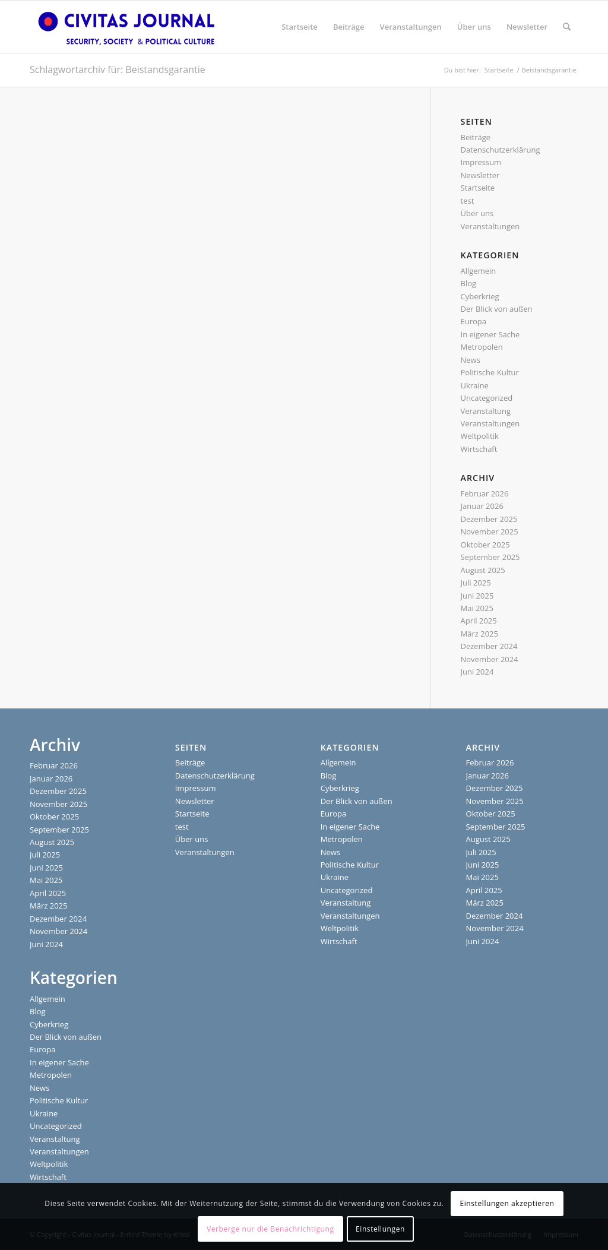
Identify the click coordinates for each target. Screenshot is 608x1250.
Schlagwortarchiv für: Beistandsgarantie (117, 69)
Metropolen (482, 346)
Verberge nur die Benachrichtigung (270, 1229)
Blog (469, 283)
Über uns (477, 213)
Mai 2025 (477, 608)
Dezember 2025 (489, 519)
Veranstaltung (486, 411)
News (470, 360)
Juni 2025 (477, 595)
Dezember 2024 (489, 646)
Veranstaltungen (490, 226)
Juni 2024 (477, 671)
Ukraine (475, 385)
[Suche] (566, 27)
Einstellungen (380, 1229)
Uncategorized (487, 398)
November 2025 (489, 531)
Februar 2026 (485, 493)
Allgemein (478, 270)
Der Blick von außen (497, 308)
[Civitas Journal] (126, 27)
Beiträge (476, 137)
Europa (474, 321)
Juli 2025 (476, 582)
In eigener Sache (490, 334)
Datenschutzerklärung (500, 149)
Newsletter (480, 175)
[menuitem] (299, 27)
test (467, 200)
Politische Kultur (490, 372)
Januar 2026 (482, 506)
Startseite (478, 187)
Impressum (481, 162)
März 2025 (479, 633)
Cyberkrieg (480, 296)
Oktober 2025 (485, 544)
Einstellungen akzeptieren (507, 1203)
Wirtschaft (479, 449)
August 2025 (483, 570)
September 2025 (490, 557)
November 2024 (489, 659)
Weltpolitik (480, 436)
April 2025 (479, 620)
